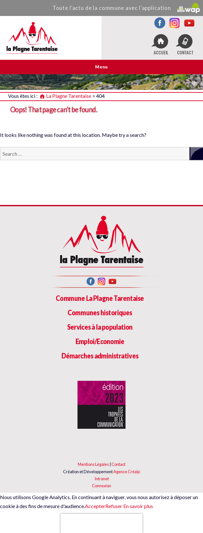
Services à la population (100, 327)
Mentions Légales (93, 464)
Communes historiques (100, 312)
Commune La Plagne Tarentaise (100, 298)
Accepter (95, 506)
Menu (101, 66)
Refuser (113, 506)
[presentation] (101, 523)
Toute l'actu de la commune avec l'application (126, 8)
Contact (118, 464)
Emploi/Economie (100, 341)
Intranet (101, 478)
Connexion (101, 485)
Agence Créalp (126, 471)
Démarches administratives (100, 355)
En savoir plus (137, 506)
